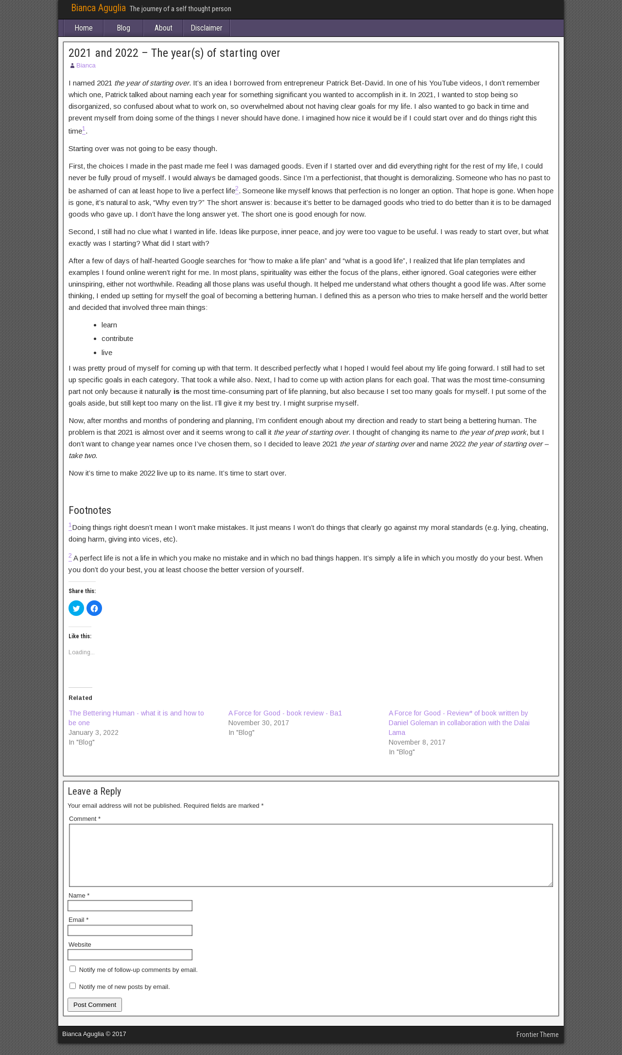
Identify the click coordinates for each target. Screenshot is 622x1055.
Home (83, 28)
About (164, 28)
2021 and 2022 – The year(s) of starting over (174, 53)
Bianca (86, 65)
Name (79, 907)
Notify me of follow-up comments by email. (138, 981)
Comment (85, 818)
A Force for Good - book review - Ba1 (285, 713)
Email (78, 931)
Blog (123, 28)
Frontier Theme (538, 1046)
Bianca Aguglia (98, 8)
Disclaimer (206, 28)
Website (80, 956)
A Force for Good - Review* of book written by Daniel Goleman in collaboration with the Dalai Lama (459, 722)
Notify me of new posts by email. (124, 998)
